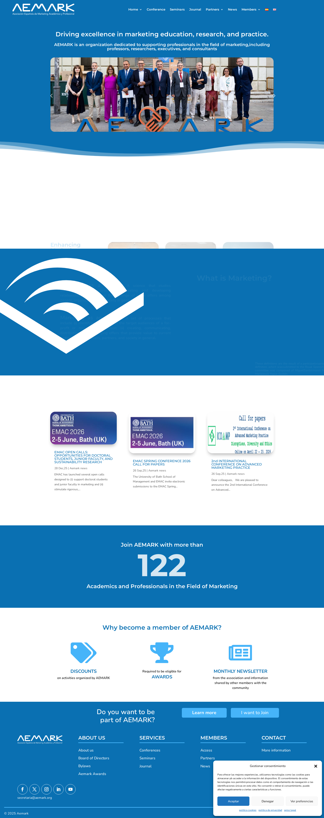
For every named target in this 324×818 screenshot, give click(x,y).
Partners (212, 9)
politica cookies (247, 810)
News (232, 9)
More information (276, 750)
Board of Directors (93, 758)
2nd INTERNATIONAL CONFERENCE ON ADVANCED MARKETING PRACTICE (236, 464)
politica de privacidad (270, 810)
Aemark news (78, 468)
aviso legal (290, 810)
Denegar (268, 801)
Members (249, 9)
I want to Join (255, 713)
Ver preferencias (302, 801)
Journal (195, 9)
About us (86, 750)
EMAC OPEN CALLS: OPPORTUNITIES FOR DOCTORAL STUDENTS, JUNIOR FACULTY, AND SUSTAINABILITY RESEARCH (83, 457)
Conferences (149, 750)
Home (133, 9)
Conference (156, 9)
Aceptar (233, 801)
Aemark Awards (92, 773)
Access (206, 750)
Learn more (204, 713)
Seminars (177, 9)
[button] (316, 766)
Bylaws (84, 765)
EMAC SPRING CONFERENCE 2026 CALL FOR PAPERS (162, 462)
